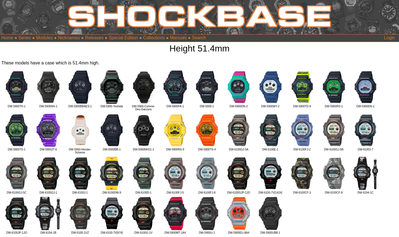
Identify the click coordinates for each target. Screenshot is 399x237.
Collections (154, 37)
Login (389, 37)
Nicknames (69, 37)
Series (24, 37)
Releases (94, 37)
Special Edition (123, 37)
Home (7, 37)
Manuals (178, 37)
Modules (44, 37)
